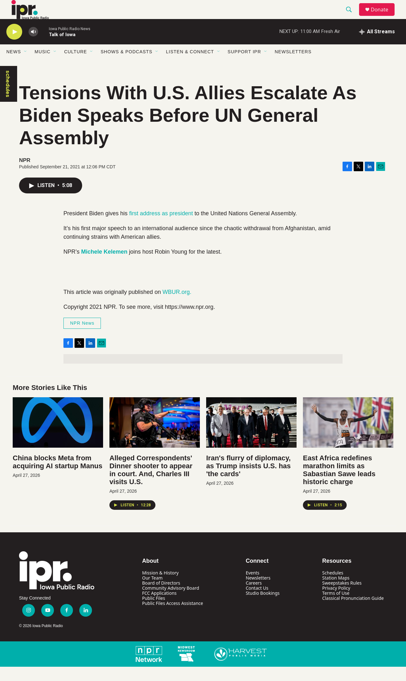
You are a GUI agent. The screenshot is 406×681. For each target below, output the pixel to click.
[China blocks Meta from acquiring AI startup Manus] (58, 437)
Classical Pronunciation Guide (353, 612)
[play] (14, 46)
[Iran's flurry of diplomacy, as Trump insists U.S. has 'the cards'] (251, 437)
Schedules (332, 587)
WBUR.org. (176, 306)
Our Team (152, 592)
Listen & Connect (190, 65)
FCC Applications (159, 607)
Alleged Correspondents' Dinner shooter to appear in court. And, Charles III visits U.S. (151, 484)
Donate (383, 16)
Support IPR (244, 65)
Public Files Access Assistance (172, 617)
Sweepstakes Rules (342, 597)
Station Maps (336, 592)
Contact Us (257, 602)
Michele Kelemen (104, 266)
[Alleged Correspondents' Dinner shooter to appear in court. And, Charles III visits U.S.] (154, 437)
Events (252, 587)
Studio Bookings (263, 607)
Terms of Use (336, 607)
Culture (75, 65)
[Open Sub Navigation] (25, 65)
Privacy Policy (336, 602)
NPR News (82, 337)
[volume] (33, 46)
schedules (7, 98)
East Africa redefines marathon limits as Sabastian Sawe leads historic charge (339, 484)
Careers (254, 597)
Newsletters (293, 65)
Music (42, 65)
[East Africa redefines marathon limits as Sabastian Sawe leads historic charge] (348, 437)
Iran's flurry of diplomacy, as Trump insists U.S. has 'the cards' (248, 480)
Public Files (153, 612)
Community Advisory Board (170, 602)
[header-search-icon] (352, 17)
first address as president (161, 227)
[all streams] (377, 46)
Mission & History (160, 587)
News (13, 65)
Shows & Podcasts (126, 65)
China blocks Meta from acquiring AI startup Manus (57, 476)
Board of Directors (161, 597)
